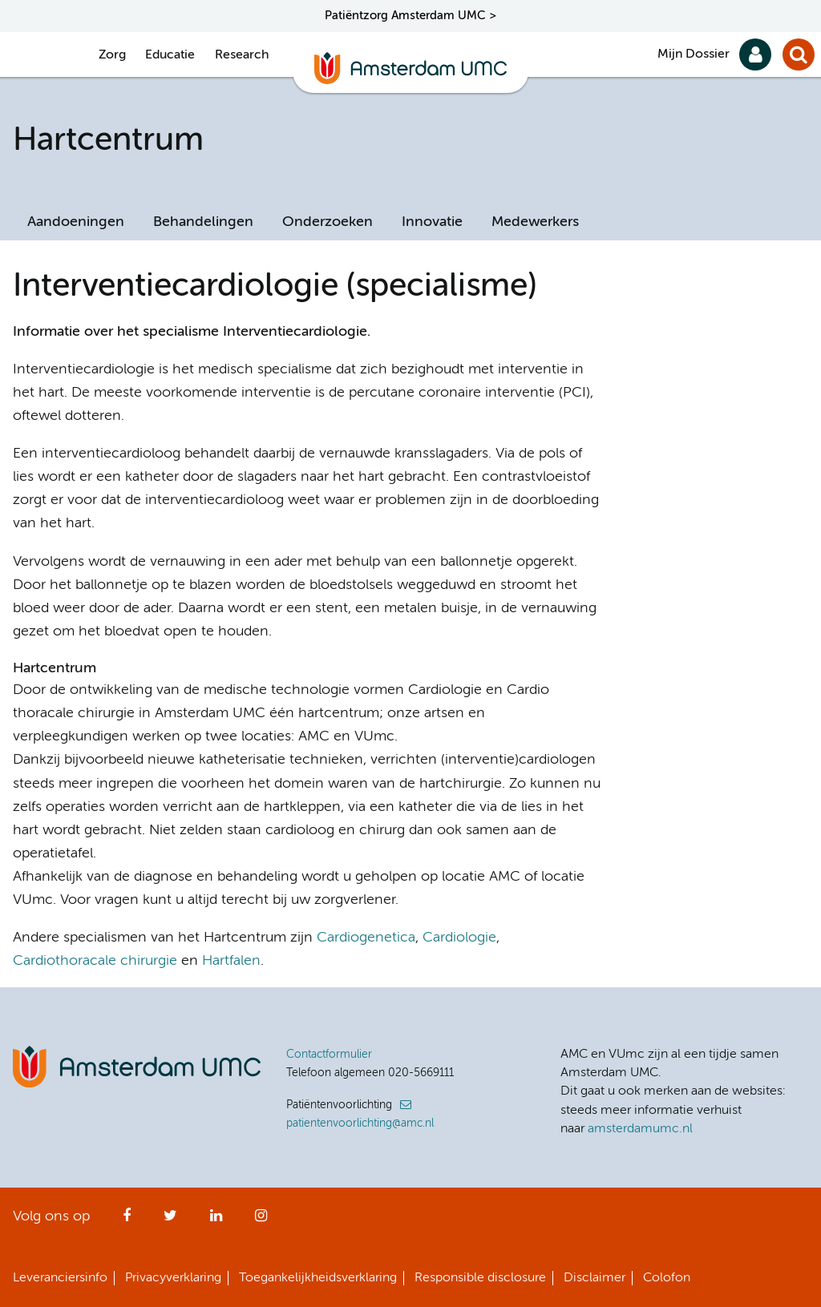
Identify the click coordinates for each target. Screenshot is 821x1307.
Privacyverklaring (173, 1278)
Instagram (261, 1220)
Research (242, 55)
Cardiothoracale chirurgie (95, 961)
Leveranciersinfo (60, 1278)
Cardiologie (459, 937)
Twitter (170, 1220)
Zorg (112, 55)
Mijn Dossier (693, 54)
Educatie (170, 55)
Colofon (666, 1278)
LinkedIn (216, 1220)
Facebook (127, 1220)
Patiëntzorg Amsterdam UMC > (410, 16)
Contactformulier (329, 1054)
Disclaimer (594, 1278)
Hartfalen (231, 961)
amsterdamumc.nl (640, 1129)
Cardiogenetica (366, 937)
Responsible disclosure (480, 1278)
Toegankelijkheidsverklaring (318, 1278)
